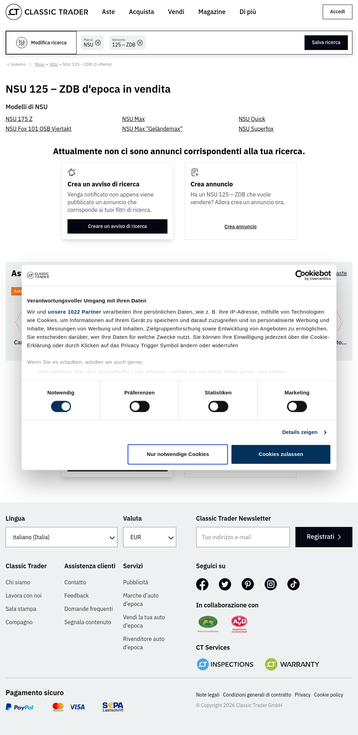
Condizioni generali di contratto (257, 695)
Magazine (211, 12)
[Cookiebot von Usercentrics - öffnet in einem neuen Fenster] (300, 275)
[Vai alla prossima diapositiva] (340, 320)
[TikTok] (293, 584)
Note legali (208, 695)
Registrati (324, 537)
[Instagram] (271, 584)
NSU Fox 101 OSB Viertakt (38, 128)
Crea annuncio (240, 226)
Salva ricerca (326, 42)
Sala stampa (21, 608)
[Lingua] (61, 537)
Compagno (19, 622)
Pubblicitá (135, 582)
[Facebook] (202, 584)
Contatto (75, 582)
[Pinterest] (248, 584)
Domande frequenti (88, 608)
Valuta (132, 518)
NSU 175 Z (19, 118)
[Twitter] (225, 584)
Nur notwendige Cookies (178, 454)
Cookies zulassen (281, 454)
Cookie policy (328, 695)
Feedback (76, 595)
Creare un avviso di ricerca (117, 226)
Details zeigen (299, 432)
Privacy (302, 695)
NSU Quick (252, 118)
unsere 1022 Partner (74, 312)
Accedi (337, 11)
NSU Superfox (256, 128)
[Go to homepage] (47, 12)
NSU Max (133, 118)
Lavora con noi (24, 595)
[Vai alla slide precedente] (18, 320)
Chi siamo (18, 582)
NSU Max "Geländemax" (152, 128)
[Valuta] (149, 537)
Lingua (15, 518)
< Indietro (16, 64)
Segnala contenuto (87, 622)
